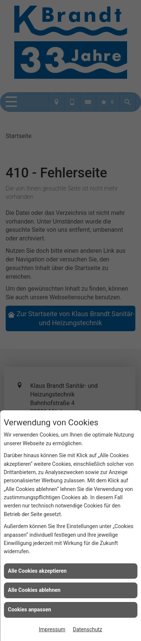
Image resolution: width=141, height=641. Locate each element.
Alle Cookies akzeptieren (37, 571)
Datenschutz (87, 629)
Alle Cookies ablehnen (34, 590)
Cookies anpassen (29, 609)
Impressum (52, 629)
